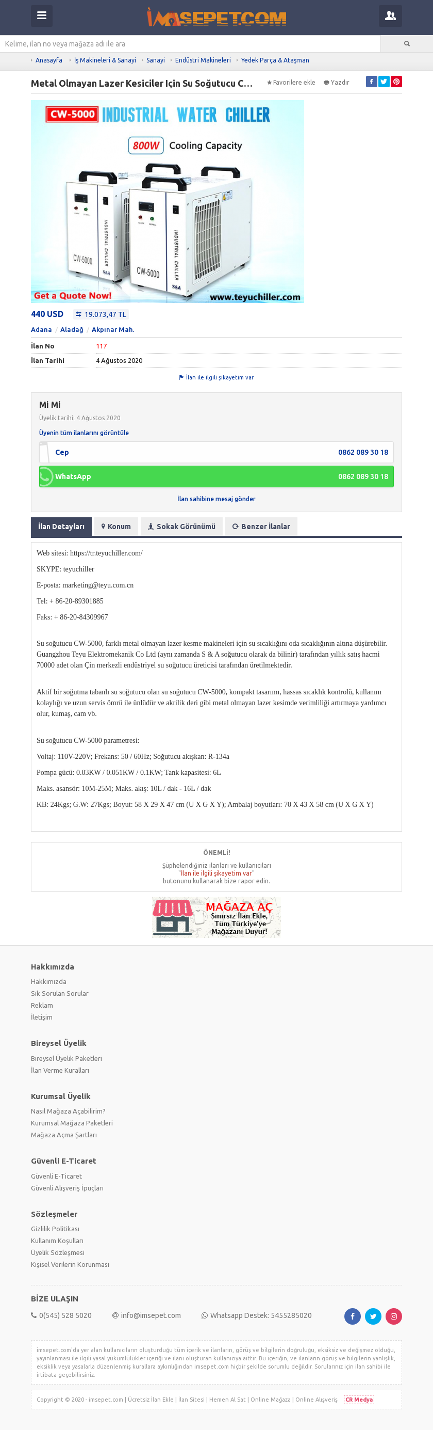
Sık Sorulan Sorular (60, 993)
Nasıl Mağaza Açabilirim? (68, 1111)
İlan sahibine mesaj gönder (216, 499)
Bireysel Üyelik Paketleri (66, 1058)
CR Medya (359, 1399)
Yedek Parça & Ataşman (275, 60)
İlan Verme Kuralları (60, 1070)
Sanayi (155, 60)
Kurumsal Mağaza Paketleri (72, 1122)
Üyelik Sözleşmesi (58, 1252)
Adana (41, 329)
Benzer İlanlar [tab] (261, 526)
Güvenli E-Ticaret (56, 1176)
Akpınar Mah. (113, 329)
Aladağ (72, 329)
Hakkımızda (48, 981)
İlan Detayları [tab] (61, 526)
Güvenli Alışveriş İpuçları (67, 1187)
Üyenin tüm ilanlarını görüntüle (84, 433)
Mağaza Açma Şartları (64, 1134)
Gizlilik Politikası (55, 1228)
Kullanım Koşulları (57, 1240)
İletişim (42, 1017)
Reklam (42, 1005)
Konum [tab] (116, 526)
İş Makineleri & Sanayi (105, 60)
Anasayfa (49, 60)
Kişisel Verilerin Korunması (70, 1264)
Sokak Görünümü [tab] (181, 526)
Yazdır (336, 82)
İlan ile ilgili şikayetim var (216, 377)
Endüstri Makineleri (203, 60)
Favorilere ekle (291, 82)
